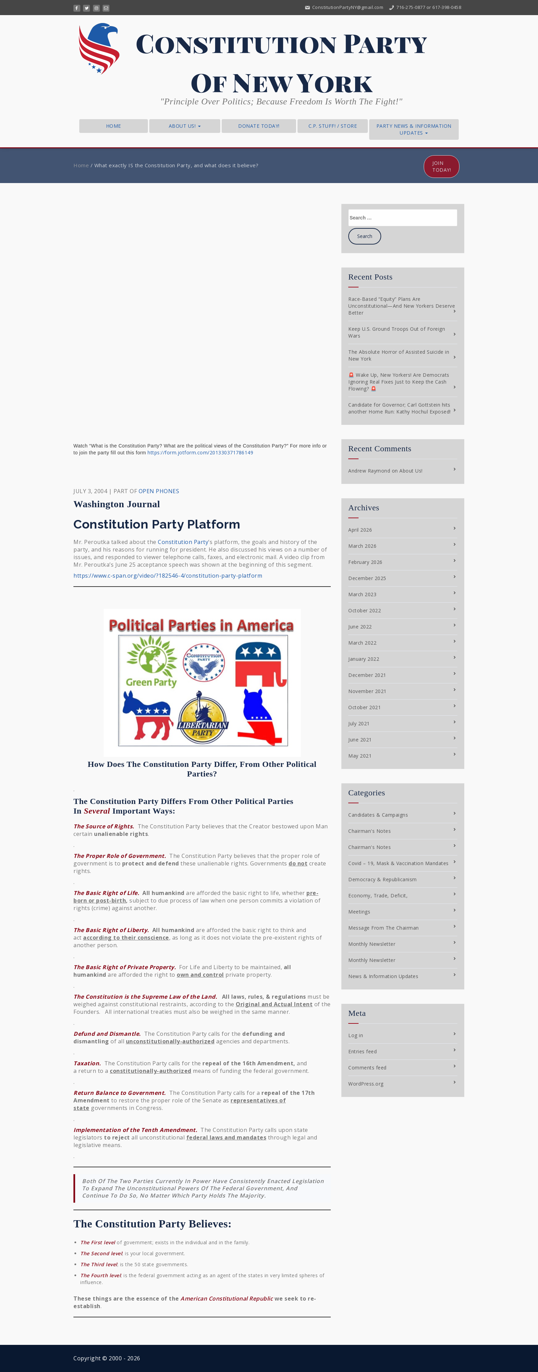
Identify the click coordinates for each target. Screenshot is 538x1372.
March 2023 (362, 594)
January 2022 (363, 659)
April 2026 (360, 529)
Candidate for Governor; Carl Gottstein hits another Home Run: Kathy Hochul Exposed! (399, 408)
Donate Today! (259, 126)
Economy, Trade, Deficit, (378, 895)
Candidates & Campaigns (378, 815)
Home (113, 126)
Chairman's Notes (369, 831)
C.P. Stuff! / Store (332, 126)
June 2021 (360, 739)
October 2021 (364, 707)
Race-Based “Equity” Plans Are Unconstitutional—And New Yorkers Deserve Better (401, 306)
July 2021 (359, 723)
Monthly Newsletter (371, 944)
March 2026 (362, 546)
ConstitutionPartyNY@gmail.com (343, 7)
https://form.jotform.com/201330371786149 (200, 452)
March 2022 (362, 642)
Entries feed (362, 1051)
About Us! (185, 126)
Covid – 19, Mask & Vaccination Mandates (398, 863)
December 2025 (367, 578)
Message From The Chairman (383, 928)
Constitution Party (183, 542)
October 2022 (364, 610)
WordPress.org (366, 1083)
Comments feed (367, 1067)
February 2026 (365, 562)
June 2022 (360, 626)
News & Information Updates (383, 976)
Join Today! (441, 166)
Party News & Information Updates (414, 129)
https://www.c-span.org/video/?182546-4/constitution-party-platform (167, 575)
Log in (355, 1035)
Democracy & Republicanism (382, 879)
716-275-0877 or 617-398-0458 (424, 7)
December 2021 (367, 675)
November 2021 (367, 691)
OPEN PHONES (159, 491)
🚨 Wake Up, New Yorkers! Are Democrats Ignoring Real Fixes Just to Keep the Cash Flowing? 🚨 (398, 382)
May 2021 (360, 755)
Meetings (359, 911)
